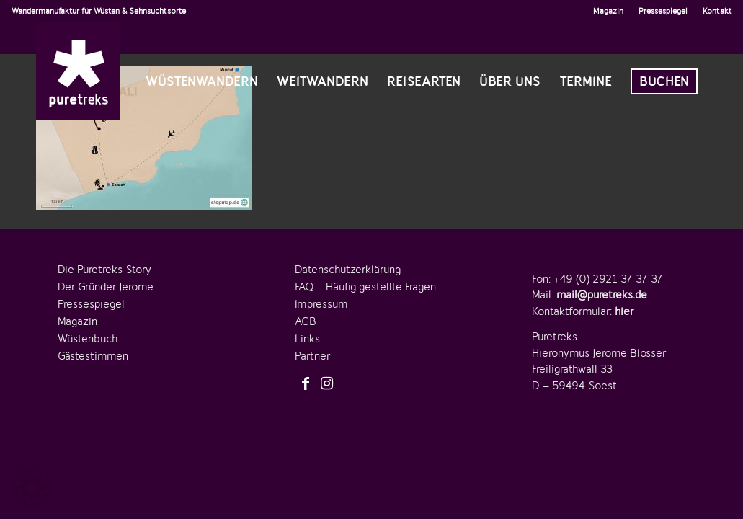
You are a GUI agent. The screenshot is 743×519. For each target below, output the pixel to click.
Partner (312, 356)
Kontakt (717, 11)
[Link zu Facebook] (305, 384)
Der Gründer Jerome (106, 286)
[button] (31, 487)
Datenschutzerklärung (348, 269)
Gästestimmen (93, 356)
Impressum (321, 304)
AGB (305, 321)
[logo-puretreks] (78, 71)
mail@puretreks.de (601, 294)
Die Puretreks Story (104, 269)
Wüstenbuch (87, 338)
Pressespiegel (663, 11)
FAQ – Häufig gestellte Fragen (365, 286)
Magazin (608, 11)
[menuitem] (608, 10)
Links (307, 338)
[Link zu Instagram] (327, 384)
